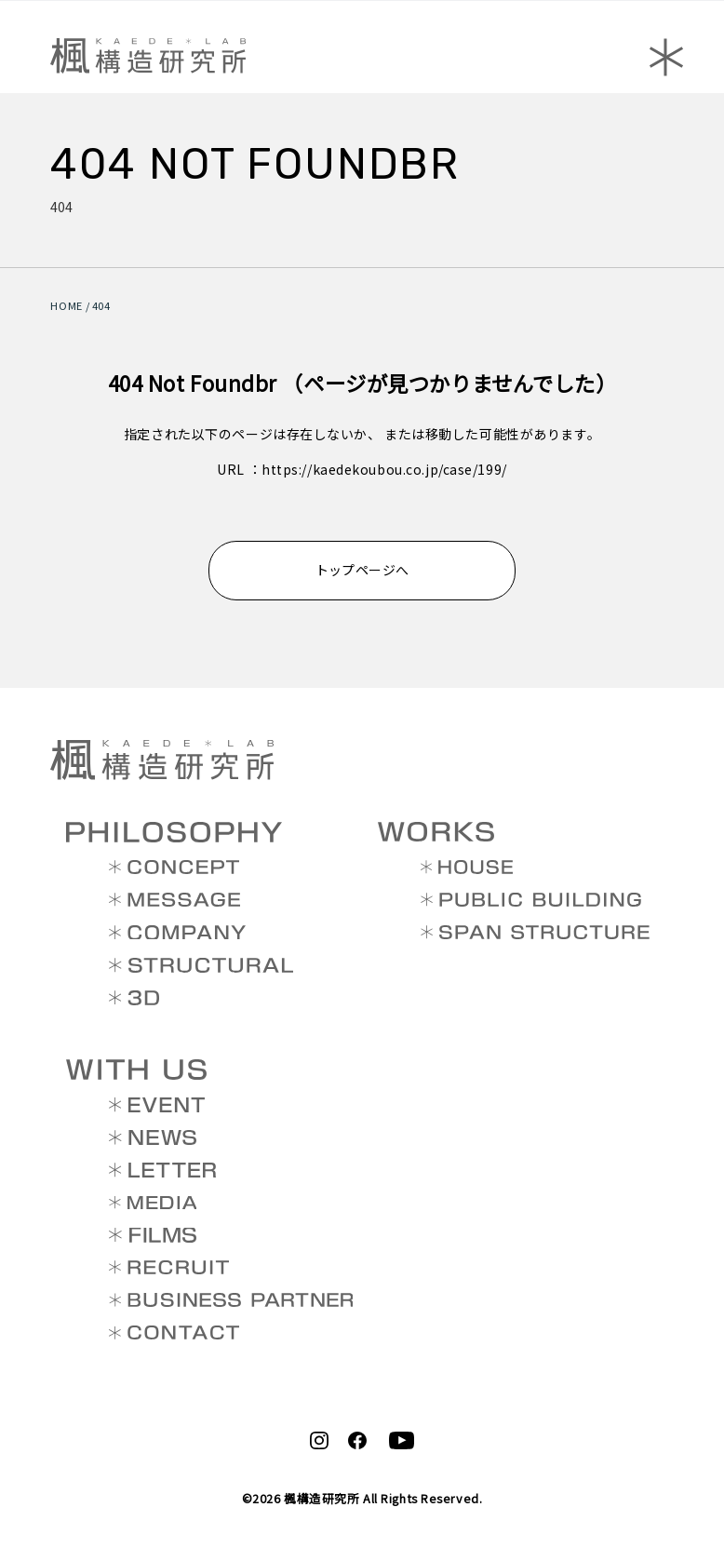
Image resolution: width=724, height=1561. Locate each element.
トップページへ (362, 569)
